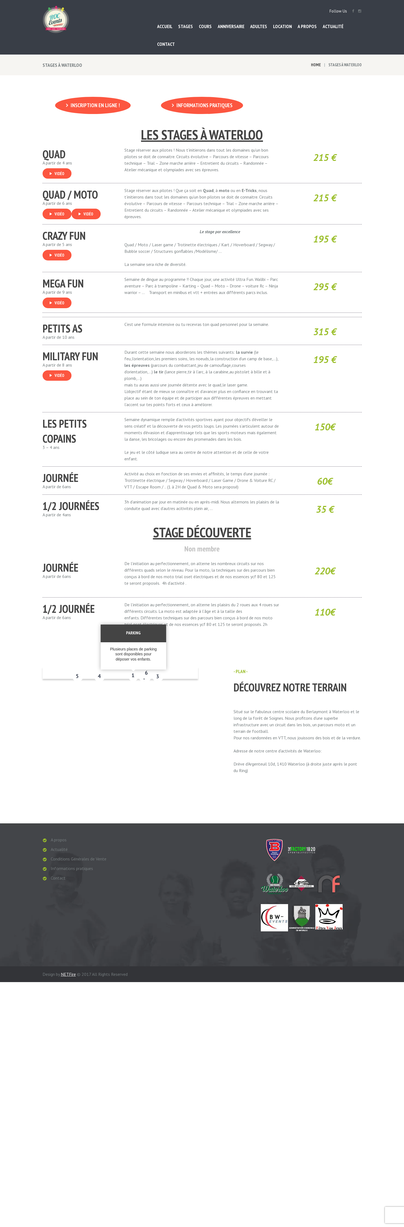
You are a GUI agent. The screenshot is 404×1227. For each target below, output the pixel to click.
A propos (59, 839)
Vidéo (59, 173)
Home (316, 64)
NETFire (68, 987)
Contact (58, 877)
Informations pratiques (204, 105)
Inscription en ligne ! (95, 105)
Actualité (59, 849)
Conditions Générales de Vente (78, 858)
